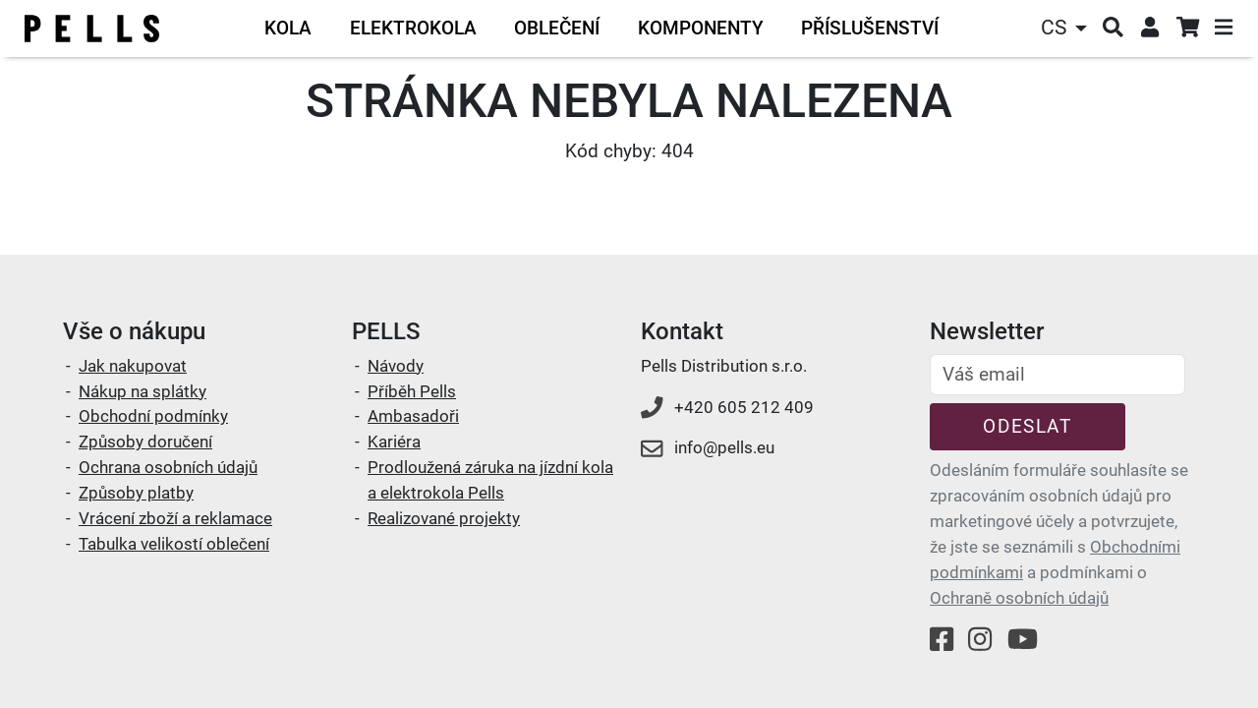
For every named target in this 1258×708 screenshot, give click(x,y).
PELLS (386, 331)
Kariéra (394, 441)
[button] (1066, 28)
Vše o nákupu (134, 331)
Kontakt (682, 331)
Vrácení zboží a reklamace (175, 518)
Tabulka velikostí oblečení (174, 544)
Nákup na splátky (142, 391)
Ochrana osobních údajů (168, 467)
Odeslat (1027, 426)
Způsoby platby (136, 492)
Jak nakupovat (133, 366)
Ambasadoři (413, 416)
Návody (396, 366)
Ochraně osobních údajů (1019, 598)
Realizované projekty (444, 518)
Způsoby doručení (145, 441)
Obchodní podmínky (153, 416)
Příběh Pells (412, 391)
